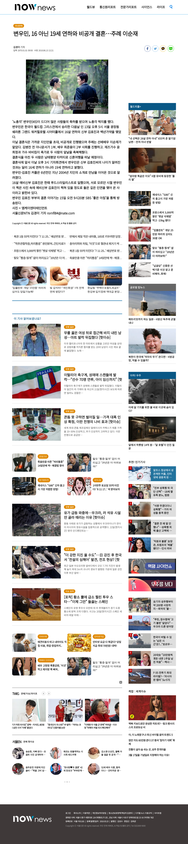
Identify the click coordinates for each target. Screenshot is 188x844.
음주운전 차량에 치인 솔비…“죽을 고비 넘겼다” (36, 770)
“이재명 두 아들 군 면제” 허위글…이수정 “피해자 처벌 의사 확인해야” (101, 726)
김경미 (16, 47)
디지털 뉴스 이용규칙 (143, 813)
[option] (28, 715)
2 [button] (67, 782)
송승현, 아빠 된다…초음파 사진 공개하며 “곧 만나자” (36, 754)
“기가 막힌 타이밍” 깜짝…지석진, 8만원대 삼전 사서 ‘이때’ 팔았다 (28, 726)
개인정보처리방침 (99, 813)
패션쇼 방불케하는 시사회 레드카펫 (73, 753)
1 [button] (65, 782)
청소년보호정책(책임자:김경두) (121, 813)
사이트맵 (157, 813)
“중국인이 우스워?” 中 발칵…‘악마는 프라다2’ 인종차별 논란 (65, 726)
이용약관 (86, 813)
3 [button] (69, 782)
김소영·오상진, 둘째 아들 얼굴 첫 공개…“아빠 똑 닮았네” (111, 754)
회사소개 (77, 813)
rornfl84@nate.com (61, 213)
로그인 (68, 813)
